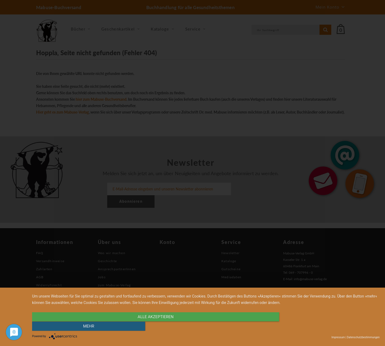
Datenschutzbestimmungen (363, 337)
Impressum (338, 337)
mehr (327, 326)
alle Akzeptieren (154, 326)
